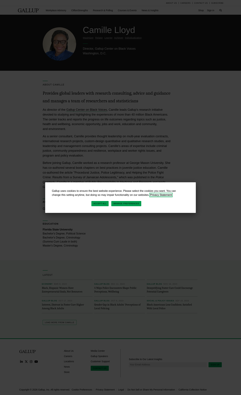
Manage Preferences (126, 204)
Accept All (100, 204)
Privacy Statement (161, 194)
